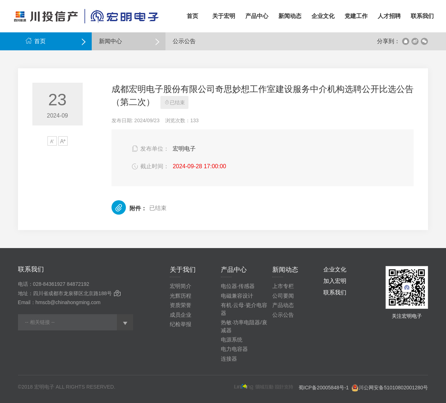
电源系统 (231, 339)
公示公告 (283, 315)
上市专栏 (283, 286)
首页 (35, 41)
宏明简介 (180, 286)
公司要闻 (283, 296)
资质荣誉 (180, 305)
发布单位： (150, 149)
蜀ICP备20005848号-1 (324, 387)
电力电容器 (234, 349)
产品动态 (283, 305)
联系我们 (334, 292)
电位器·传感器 (238, 286)
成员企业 (180, 315)
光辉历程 (180, 296)
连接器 (229, 359)
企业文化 (334, 269)
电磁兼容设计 (237, 296)
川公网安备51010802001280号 (393, 387)
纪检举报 (180, 324)
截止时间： (150, 166)
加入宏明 (334, 281)
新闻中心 (110, 41)
